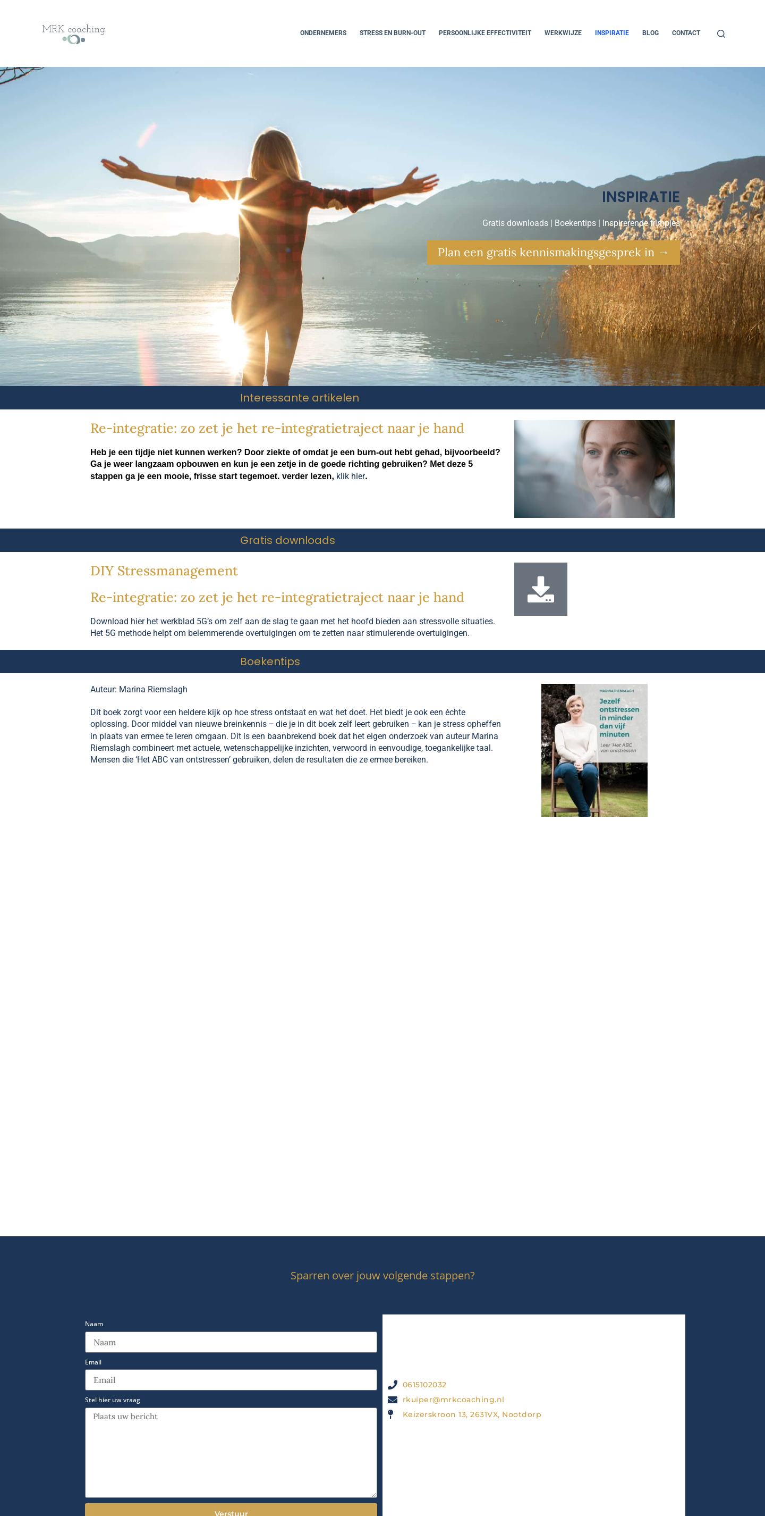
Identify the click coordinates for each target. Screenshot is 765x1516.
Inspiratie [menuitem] (612, 33)
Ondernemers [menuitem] (323, 33)
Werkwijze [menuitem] (563, 33)
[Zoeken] (721, 34)
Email (93, 1362)
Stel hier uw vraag (112, 1400)
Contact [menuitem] (686, 33)
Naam (94, 1324)
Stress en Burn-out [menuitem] (393, 33)
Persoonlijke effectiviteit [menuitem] (485, 33)
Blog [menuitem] (650, 33)
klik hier (350, 476)
